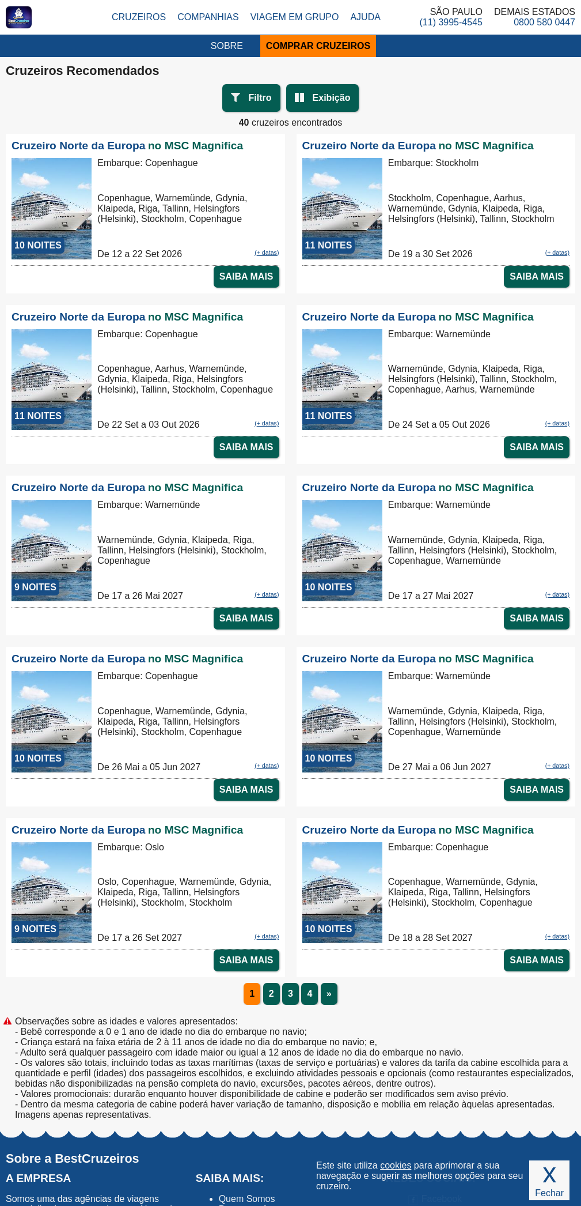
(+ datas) (267, 252)
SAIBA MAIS (246, 276)
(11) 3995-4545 (451, 22)
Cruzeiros (139, 17)
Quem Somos (247, 1199)
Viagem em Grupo (294, 17)
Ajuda (365, 17)
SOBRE (227, 46)
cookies (395, 1165)
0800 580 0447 (544, 22)
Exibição (332, 98)
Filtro (260, 98)
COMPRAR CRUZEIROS (318, 46)
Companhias (207, 17)
